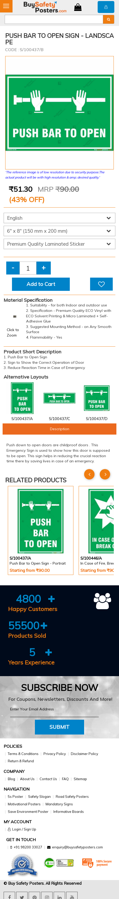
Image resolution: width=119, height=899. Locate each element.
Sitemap (80, 779)
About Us (27, 779)
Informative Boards (68, 811)
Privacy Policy (54, 754)
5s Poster (15, 796)
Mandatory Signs (59, 804)
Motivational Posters (24, 804)
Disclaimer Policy (84, 754)
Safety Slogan (39, 796)
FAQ (65, 779)
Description (59, 429)
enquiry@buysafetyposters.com (77, 847)
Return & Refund (21, 761)
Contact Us (48, 779)
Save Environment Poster (28, 811)
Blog (11, 779)
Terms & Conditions (23, 754)
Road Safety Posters (72, 796)
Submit (59, 727)
